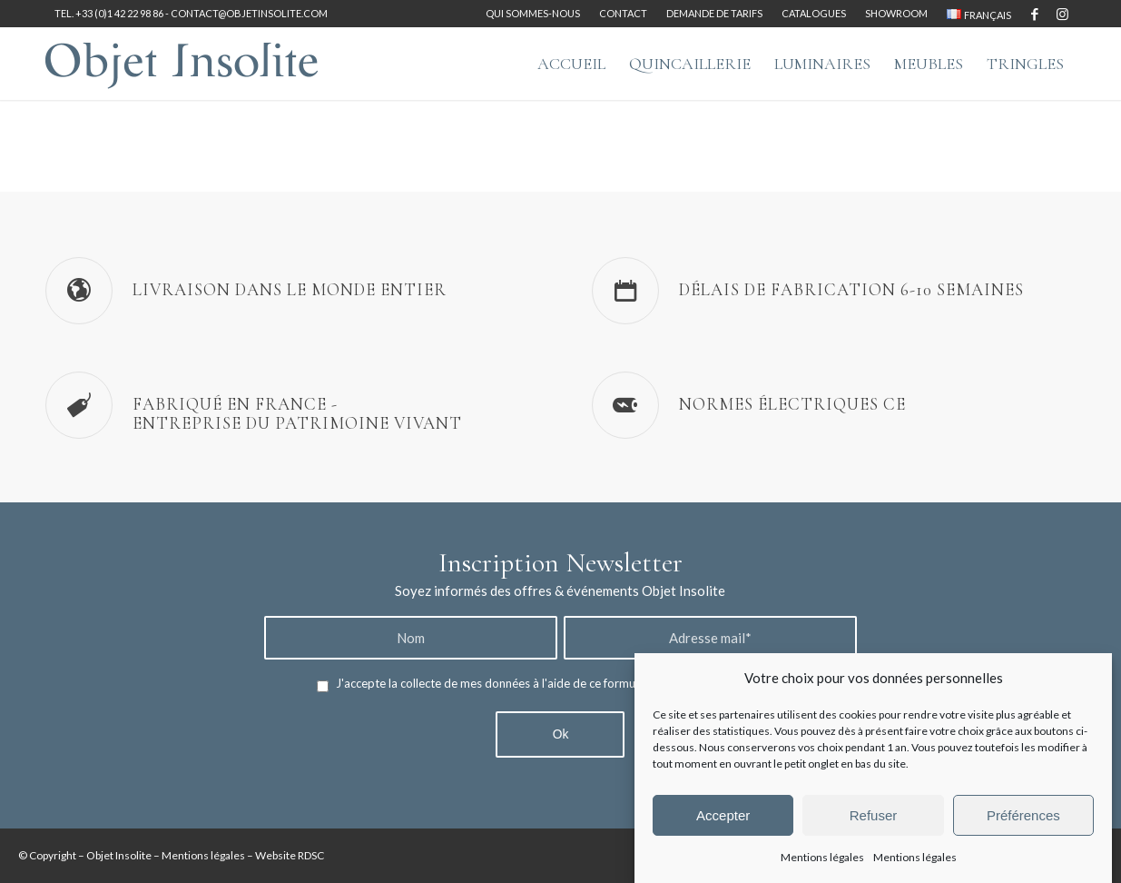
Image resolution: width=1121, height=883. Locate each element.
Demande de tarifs (714, 13)
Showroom (896, 13)
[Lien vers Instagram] (1062, 13)
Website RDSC (289, 855)
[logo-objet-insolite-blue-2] (181, 63)
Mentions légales (822, 857)
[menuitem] (533, 13)
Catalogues (814, 13)
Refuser (874, 815)
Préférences (1023, 815)
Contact (623, 13)
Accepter (723, 815)
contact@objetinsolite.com (249, 13)
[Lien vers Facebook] (1034, 13)
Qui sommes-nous (533, 13)
